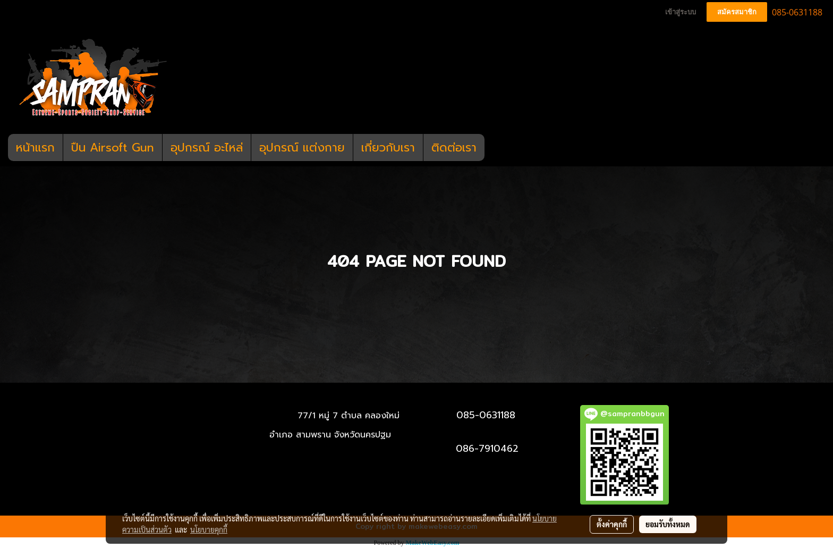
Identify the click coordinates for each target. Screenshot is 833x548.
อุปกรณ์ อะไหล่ (207, 147)
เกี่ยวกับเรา (388, 147)
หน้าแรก (35, 147)
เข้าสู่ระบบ (680, 12)
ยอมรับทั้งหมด (667, 524)
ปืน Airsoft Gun (112, 147)
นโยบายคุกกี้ (208, 529)
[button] (494, 148)
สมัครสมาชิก (736, 12)
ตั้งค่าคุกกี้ (612, 524)
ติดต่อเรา (454, 147)
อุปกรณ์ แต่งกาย (302, 147)
